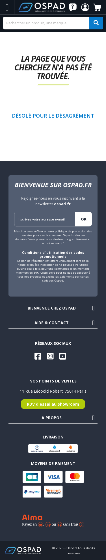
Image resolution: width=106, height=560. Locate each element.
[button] (72, 7)
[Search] (53, 22)
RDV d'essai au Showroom (53, 404)
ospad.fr (62, 203)
